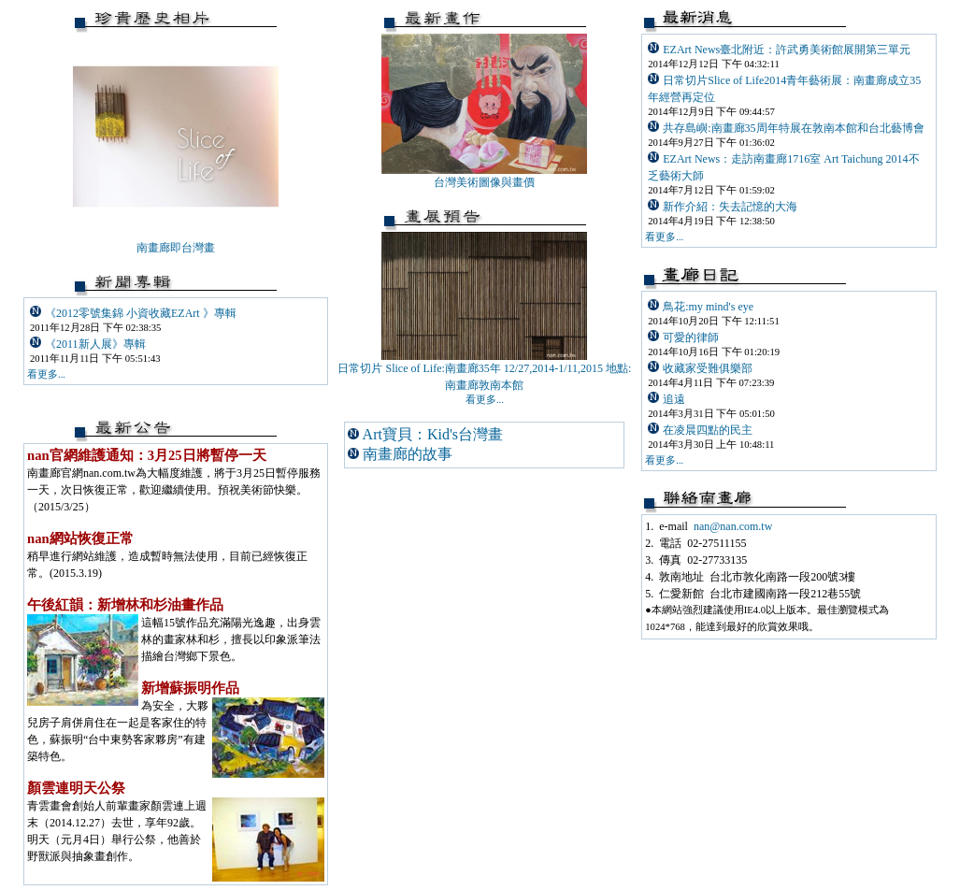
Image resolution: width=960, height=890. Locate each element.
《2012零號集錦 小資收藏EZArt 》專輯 (140, 313)
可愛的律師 (691, 337)
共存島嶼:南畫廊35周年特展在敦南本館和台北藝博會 (793, 128)
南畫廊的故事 (407, 454)
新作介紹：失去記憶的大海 (730, 206)
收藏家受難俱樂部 (707, 368)
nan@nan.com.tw (733, 526)
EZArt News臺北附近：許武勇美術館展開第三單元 (786, 49)
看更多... (664, 237)
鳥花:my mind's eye (708, 306)
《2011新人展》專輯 (95, 344)
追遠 (674, 399)
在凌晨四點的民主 (707, 430)
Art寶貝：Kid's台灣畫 (433, 434)
